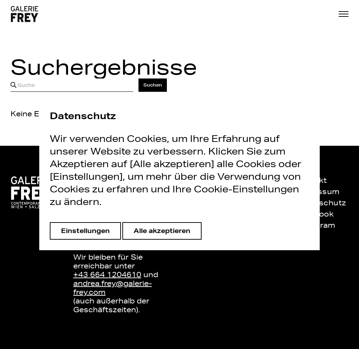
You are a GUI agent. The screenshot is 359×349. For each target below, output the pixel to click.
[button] (343, 14)
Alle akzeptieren (162, 230)
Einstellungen (85, 230)
